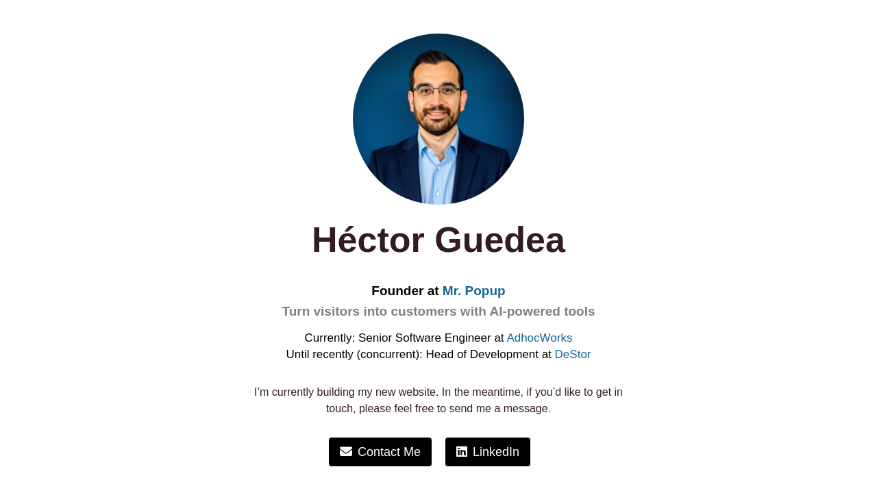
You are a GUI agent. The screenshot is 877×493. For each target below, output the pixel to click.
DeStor (573, 354)
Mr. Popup (474, 290)
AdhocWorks (539, 337)
